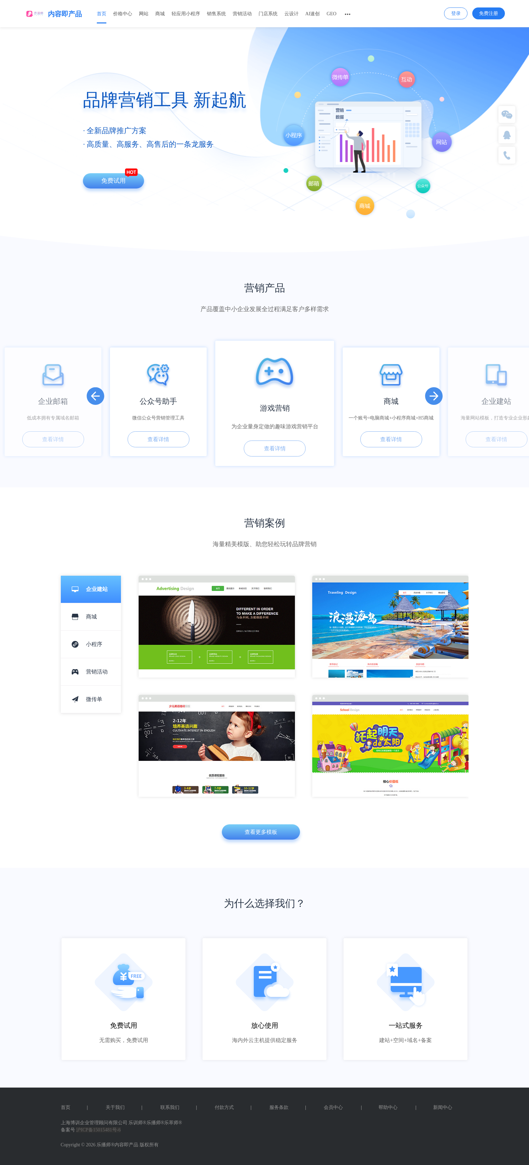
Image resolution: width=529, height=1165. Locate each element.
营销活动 (242, 13)
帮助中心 (379, 1107)
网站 (143, 13)
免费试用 (113, 180)
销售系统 (216, 13)
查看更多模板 (261, 832)
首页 (101, 13)
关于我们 (124, 1107)
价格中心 (122, 13)
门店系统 (268, 13)
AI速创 (312, 13)
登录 (456, 13)
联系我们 (178, 1107)
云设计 (291, 13)
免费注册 (488, 13)
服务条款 (287, 1107)
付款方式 (233, 1107)
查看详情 (53, 439)
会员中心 (333, 1107)
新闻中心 (434, 1107)
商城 (160, 13)
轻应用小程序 (186, 13)
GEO (331, 13)
